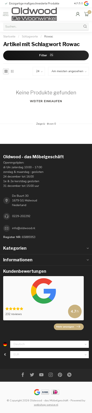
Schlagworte (30, 37)
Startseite (9, 37)
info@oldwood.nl (23, 228)
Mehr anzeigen (68, 327)
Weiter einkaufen (46, 101)
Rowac (48, 37)
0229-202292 (21, 216)
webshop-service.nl (46, 404)
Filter (46, 55)
